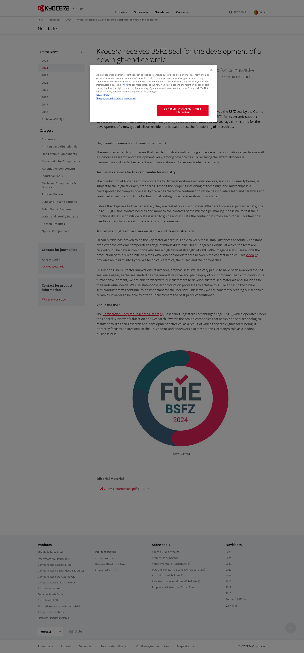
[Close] (211, 70)
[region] (153, 93)
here (125, 84)
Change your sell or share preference (116, 98)
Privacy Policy (103, 94)
